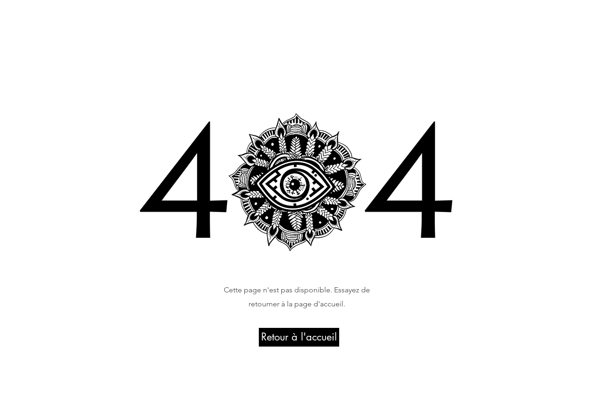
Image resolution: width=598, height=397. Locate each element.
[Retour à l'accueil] (299, 337)
